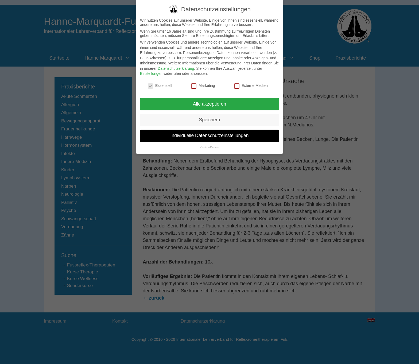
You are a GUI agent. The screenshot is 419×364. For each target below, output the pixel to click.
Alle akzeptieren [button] (209, 97)
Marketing (203, 80)
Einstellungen (151, 67)
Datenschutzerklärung (176, 62)
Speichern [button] (209, 113)
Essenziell (160, 80)
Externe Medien (251, 80)
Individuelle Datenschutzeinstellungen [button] (209, 129)
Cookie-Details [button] (209, 141)
